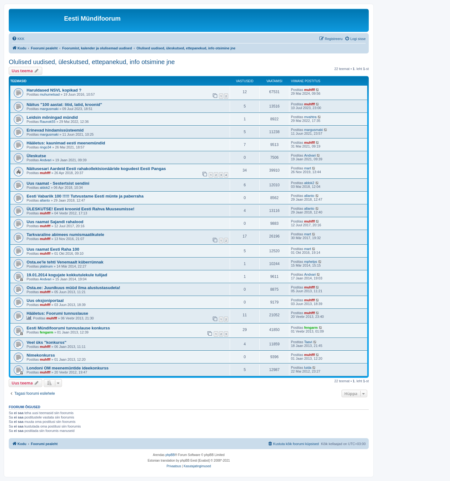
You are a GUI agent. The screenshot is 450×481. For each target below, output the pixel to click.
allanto (45, 200)
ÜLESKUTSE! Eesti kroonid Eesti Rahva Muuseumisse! (80, 209)
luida (307, 367)
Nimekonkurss (41, 355)
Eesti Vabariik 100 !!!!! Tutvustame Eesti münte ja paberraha (85, 196)
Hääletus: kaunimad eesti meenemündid (66, 143)
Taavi (308, 342)
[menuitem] (18, 39)
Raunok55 (47, 121)
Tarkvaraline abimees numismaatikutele (65, 234)
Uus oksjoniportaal (45, 300)
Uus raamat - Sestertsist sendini (58, 183)
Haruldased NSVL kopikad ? (54, 90)
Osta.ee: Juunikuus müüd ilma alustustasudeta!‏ (73, 287)
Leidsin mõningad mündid (52, 117)
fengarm (46, 332)
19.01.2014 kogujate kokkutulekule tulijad (67, 275)
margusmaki (49, 109)
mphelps (310, 261)
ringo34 (45, 147)
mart (307, 168)
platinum (46, 266)
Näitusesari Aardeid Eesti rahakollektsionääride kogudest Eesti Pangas (96, 168)
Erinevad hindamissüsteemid (55, 130)
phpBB (170, 455)
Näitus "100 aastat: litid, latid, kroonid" (64, 104)
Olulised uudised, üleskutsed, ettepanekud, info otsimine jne (92, 61)
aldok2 (45, 187)
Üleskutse (36, 155)
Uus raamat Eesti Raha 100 (53, 249)
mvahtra (310, 117)
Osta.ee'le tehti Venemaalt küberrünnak (65, 262)
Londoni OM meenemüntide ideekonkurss (67, 368)
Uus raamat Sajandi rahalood (55, 221)
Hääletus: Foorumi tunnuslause (57, 313)
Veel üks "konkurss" (47, 342)
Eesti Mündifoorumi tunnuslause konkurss (68, 328)
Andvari (45, 160)
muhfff (309, 90)
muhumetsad (50, 94)
